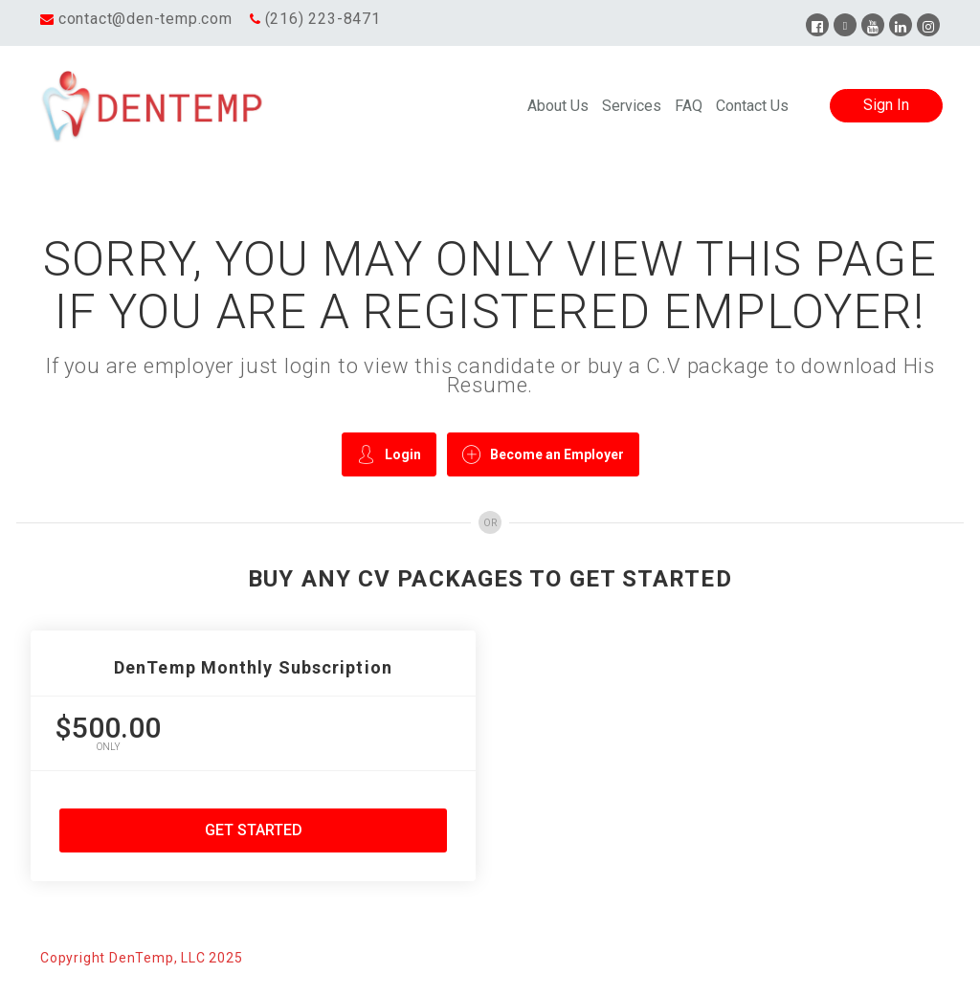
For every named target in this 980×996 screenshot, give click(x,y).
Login (389, 454)
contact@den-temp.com (145, 19)
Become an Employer (543, 454)
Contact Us (752, 106)
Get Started (253, 830)
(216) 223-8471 (323, 19)
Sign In (886, 105)
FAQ (688, 106)
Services (631, 106)
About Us (558, 106)
